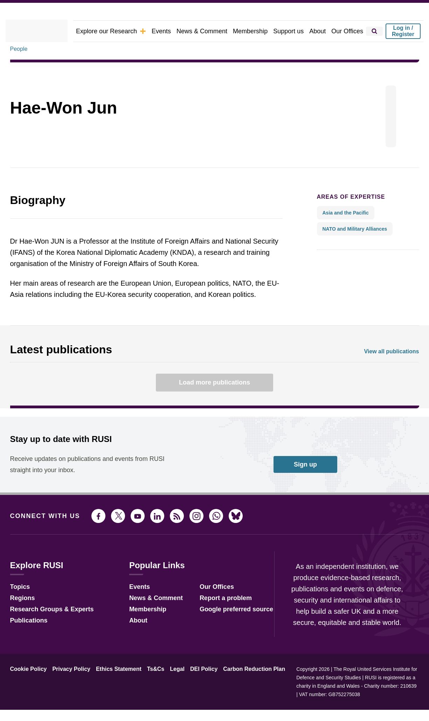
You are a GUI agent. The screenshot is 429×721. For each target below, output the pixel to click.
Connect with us (41, 535)
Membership (258, 31)
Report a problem (217, 617)
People (18, 68)
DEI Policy (189, 688)
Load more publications (215, 402)
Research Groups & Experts (46, 628)
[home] (46, 31)
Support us (293, 31)
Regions (21, 617)
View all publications (393, 370)
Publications (27, 639)
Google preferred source (227, 628)
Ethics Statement (110, 688)
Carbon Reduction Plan (235, 688)
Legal (165, 688)
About (321, 31)
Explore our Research (127, 31)
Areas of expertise (345, 216)
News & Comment (212, 31)
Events (173, 31)
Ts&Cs (145, 688)
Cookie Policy (26, 688)
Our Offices (348, 31)
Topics (19, 605)
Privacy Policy (66, 688)
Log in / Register (403, 31)
